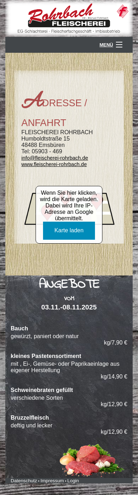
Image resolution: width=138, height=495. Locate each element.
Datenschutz (24, 480)
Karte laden (69, 230)
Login (73, 480)
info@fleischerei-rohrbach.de (54, 158)
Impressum (52, 480)
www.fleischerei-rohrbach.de (54, 164)
